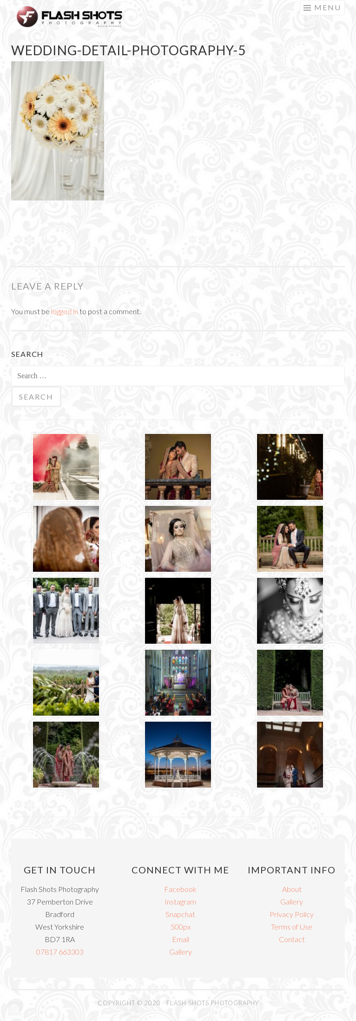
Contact (292, 939)
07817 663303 (60, 951)
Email (180, 939)
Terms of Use (291, 926)
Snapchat (180, 914)
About (292, 889)
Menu (327, 7)
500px (181, 926)
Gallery (180, 951)
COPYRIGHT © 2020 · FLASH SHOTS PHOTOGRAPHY (178, 1003)
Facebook (180, 889)
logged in (64, 311)
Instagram (180, 901)
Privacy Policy (292, 914)
